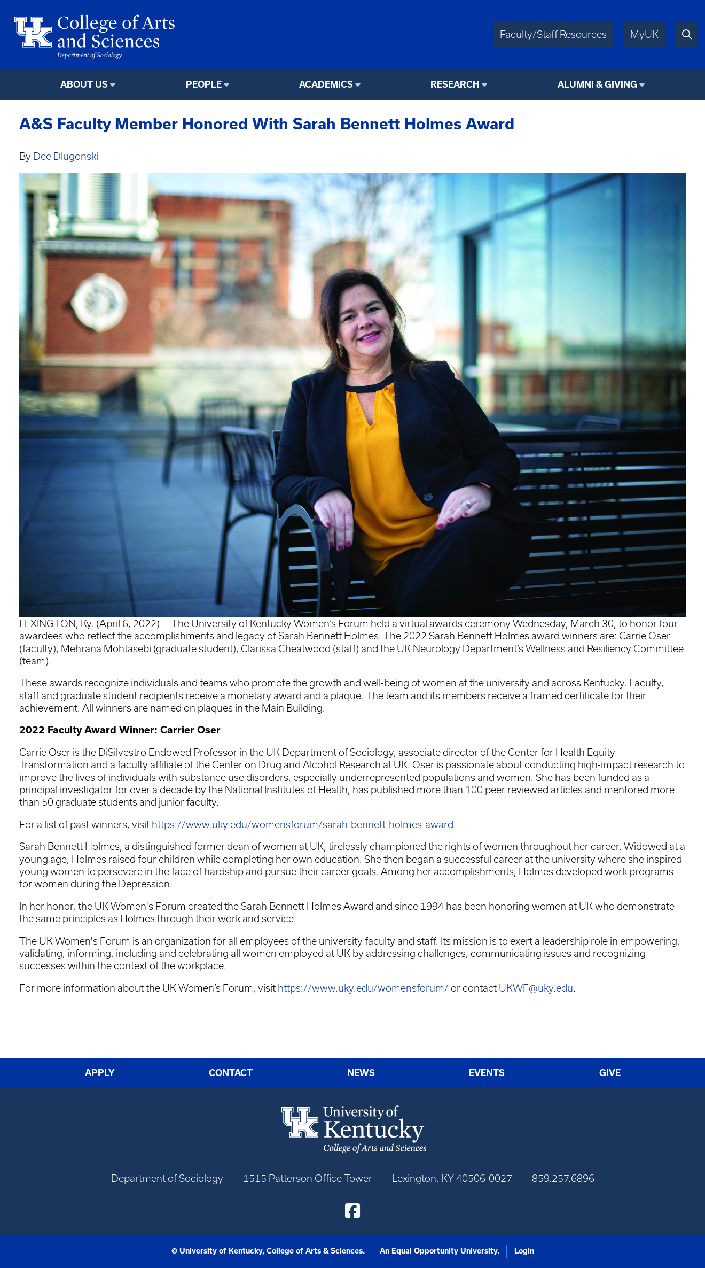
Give (610, 1073)
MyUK (644, 34)
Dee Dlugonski (65, 156)
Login (524, 1251)
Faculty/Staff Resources (553, 34)
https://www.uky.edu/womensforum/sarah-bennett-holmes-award (302, 824)
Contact (231, 1073)
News (361, 1073)
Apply (100, 1073)
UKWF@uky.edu (536, 988)
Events (487, 1073)
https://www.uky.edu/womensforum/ (363, 988)
